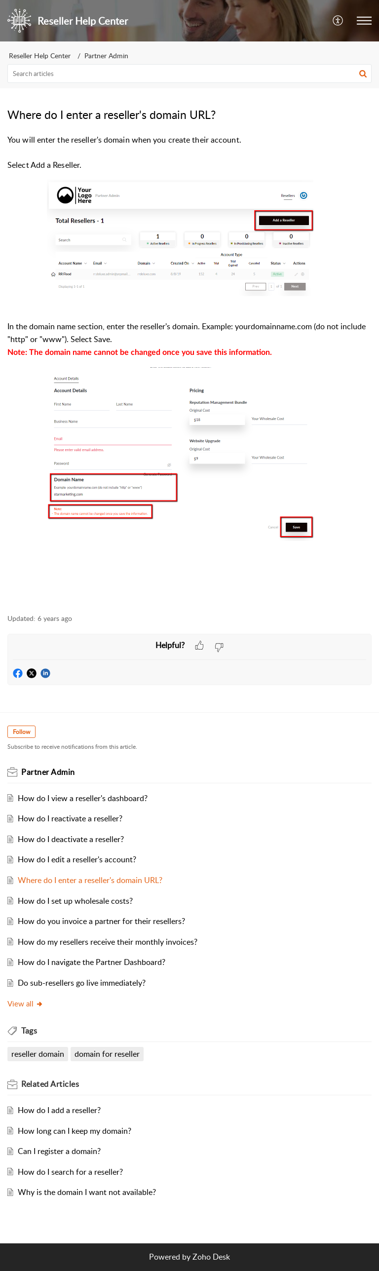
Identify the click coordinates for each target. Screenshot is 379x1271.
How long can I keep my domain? (74, 1130)
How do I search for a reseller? (70, 1171)
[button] (363, 73)
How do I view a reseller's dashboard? (83, 798)
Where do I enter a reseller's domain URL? (90, 880)
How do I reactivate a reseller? (70, 818)
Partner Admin (106, 55)
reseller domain (37, 1053)
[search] (189, 73)
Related (50, 1083)
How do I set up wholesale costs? (75, 900)
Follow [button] (21, 732)
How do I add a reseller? (59, 1110)
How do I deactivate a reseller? (71, 839)
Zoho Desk (211, 1256)
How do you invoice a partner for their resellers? (101, 921)
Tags (29, 1030)
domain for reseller (107, 1053)
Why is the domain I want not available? (87, 1192)
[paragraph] (189, 368)
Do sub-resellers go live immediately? (82, 982)
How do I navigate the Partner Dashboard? (91, 962)
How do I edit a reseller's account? (77, 859)
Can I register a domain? (59, 1151)
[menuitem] (338, 20)
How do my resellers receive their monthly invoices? (107, 941)
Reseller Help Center (40, 55)
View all (25, 1003)
